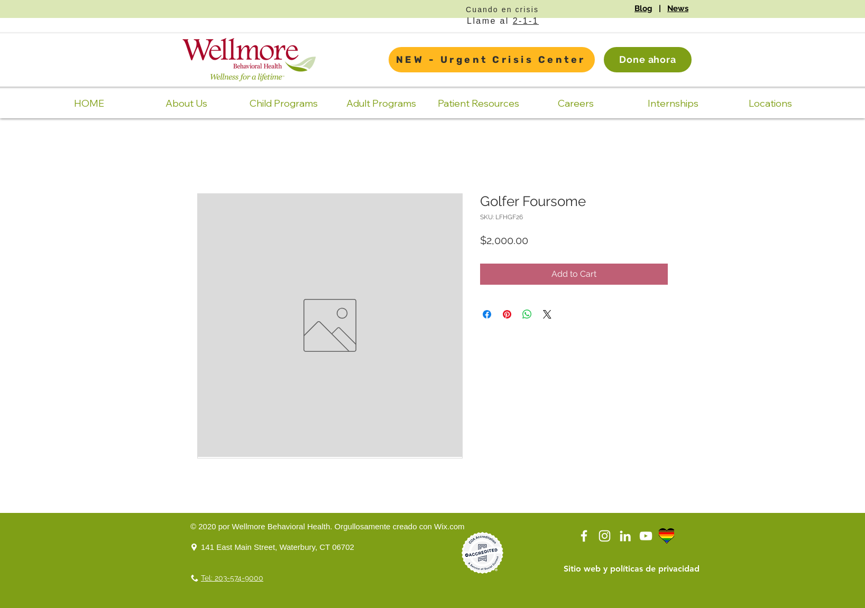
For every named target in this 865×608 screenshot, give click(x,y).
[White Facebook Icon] (584, 536)
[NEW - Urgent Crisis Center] (492, 59)
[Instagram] (604, 536)
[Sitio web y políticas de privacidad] (632, 569)
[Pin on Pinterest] (507, 314)
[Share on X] (547, 314)
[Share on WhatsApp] (527, 314)
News (677, 8)
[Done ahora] (648, 59)
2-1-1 (526, 20)
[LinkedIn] (625, 536)
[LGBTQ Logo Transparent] (666, 536)
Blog (643, 8)
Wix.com (449, 526)
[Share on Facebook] (487, 314)
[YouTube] (646, 536)
